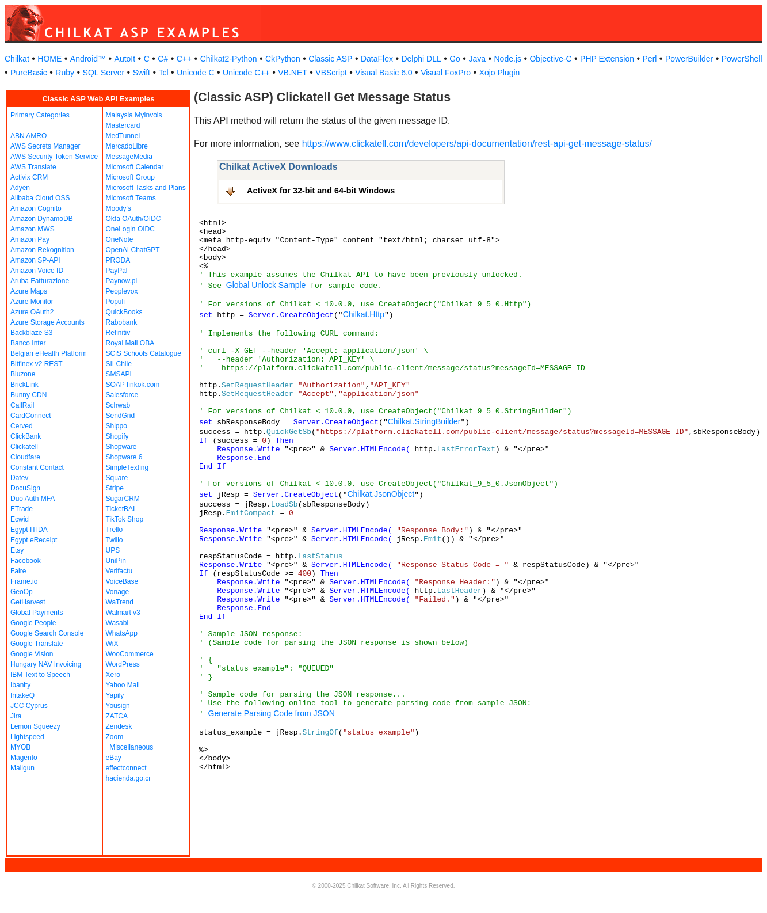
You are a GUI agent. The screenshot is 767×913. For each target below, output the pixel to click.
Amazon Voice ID (36, 271)
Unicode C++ (246, 72)
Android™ (88, 58)
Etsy (17, 550)
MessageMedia (129, 157)
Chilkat (17, 58)
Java (477, 58)
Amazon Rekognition (42, 250)
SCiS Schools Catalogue (143, 353)
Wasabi (117, 623)
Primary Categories (40, 115)
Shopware (121, 447)
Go (454, 58)
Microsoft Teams (131, 198)
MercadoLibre (127, 146)
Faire (18, 571)
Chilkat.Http (363, 314)
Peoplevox (122, 291)
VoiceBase (122, 581)
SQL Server (104, 72)
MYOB (20, 747)
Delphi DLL (421, 58)
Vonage (117, 592)
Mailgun (22, 768)
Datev (19, 478)
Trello (114, 530)
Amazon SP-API (35, 260)
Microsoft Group (130, 177)
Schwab (118, 405)
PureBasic (28, 72)
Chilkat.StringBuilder (424, 421)
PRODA (118, 260)
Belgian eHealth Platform (48, 353)
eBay (113, 758)
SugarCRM (123, 498)
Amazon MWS (32, 229)
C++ (184, 58)
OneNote (119, 239)
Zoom (115, 737)
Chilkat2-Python (228, 58)
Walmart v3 (123, 612)
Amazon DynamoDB (41, 219)
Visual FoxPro (446, 72)
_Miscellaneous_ (131, 747)
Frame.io (23, 581)
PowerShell (742, 58)
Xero (113, 675)
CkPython (282, 58)
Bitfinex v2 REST (36, 364)
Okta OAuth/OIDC (133, 219)
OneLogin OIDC (130, 229)
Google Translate (36, 644)
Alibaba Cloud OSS (40, 198)
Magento (23, 758)
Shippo (116, 426)
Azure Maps (28, 291)
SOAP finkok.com (133, 385)
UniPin (116, 561)
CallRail (22, 405)
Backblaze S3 (31, 333)
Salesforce (122, 395)
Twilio (114, 540)
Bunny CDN (28, 395)
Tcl (164, 72)
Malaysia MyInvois (134, 115)
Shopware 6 (124, 457)
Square (117, 478)
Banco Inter (27, 343)
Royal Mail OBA (130, 343)
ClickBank (25, 436)
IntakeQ (22, 695)
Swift (141, 72)
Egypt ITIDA (29, 530)
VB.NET (292, 72)
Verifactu (119, 571)
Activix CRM (29, 177)
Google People (33, 623)
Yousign (118, 706)
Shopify (117, 436)
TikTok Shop (125, 519)
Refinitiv (118, 333)
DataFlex (377, 58)
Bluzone (22, 374)
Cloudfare (25, 457)
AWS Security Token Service (54, 157)
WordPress (123, 664)
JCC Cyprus (29, 706)
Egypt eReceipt (33, 540)
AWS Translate (33, 167)
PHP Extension (607, 58)
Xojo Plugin (499, 72)
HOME (49, 58)
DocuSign (25, 488)
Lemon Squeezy (35, 726)
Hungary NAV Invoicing (45, 664)
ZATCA (117, 716)
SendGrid (120, 416)
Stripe (115, 488)
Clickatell (24, 447)
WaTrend (119, 602)
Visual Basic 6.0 (383, 72)
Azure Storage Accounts (47, 322)
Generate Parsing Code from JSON (271, 713)
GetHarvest (27, 602)
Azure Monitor (32, 302)
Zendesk (119, 726)
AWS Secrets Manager (45, 146)
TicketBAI (120, 509)
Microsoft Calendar (135, 167)
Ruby (64, 72)
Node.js (507, 58)
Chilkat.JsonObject (380, 494)
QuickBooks (124, 312)
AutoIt (125, 58)
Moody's (118, 208)
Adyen (20, 188)
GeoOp (21, 592)
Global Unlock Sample (266, 285)
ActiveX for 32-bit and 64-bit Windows (321, 190)
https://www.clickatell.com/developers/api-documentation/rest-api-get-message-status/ (477, 144)
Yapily (115, 695)
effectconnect (126, 768)
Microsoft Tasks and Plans (146, 188)
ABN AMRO (28, 136)
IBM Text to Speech (40, 675)
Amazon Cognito (36, 208)
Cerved (21, 426)
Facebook (25, 561)
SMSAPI (119, 374)
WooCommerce (130, 654)
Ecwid (19, 519)
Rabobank (122, 322)
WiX (112, 644)
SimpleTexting (127, 467)
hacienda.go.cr (128, 778)
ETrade (21, 509)
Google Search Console (46, 633)
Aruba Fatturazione (39, 281)
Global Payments (36, 612)
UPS (113, 550)
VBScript (330, 72)
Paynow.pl (122, 281)
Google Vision (32, 654)
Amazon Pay (29, 239)
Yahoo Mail (123, 685)
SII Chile (119, 364)
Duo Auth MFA (32, 498)
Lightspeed (27, 737)
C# (163, 58)
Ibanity (20, 685)
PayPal (117, 271)
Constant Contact (37, 467)
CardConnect (30, 416)
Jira (15, 716)
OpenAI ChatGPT (133, 250)
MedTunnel (123, 136)
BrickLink (24, 385)
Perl (650, 58)
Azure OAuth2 (32, 312)
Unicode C (195, 72)
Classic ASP (330, 58)
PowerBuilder (689, 58)
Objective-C (550, 58)
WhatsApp (122, 633)
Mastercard (123, 125)
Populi (115, 302)
